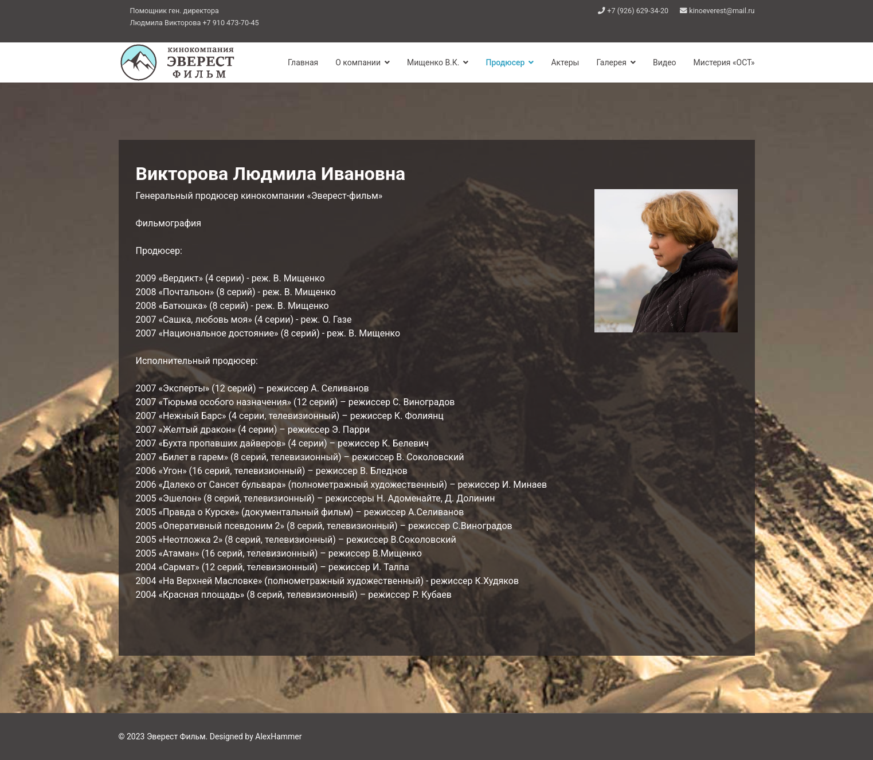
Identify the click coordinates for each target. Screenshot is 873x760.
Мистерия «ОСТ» (724, 62)
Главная (303, 62)
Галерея (611, 62)
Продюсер (505, 62)
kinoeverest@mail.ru (721, 10)
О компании (358, 62)
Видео (664, 62)
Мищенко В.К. (433, 62)
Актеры (565, 62)
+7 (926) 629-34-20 (637, 10)
